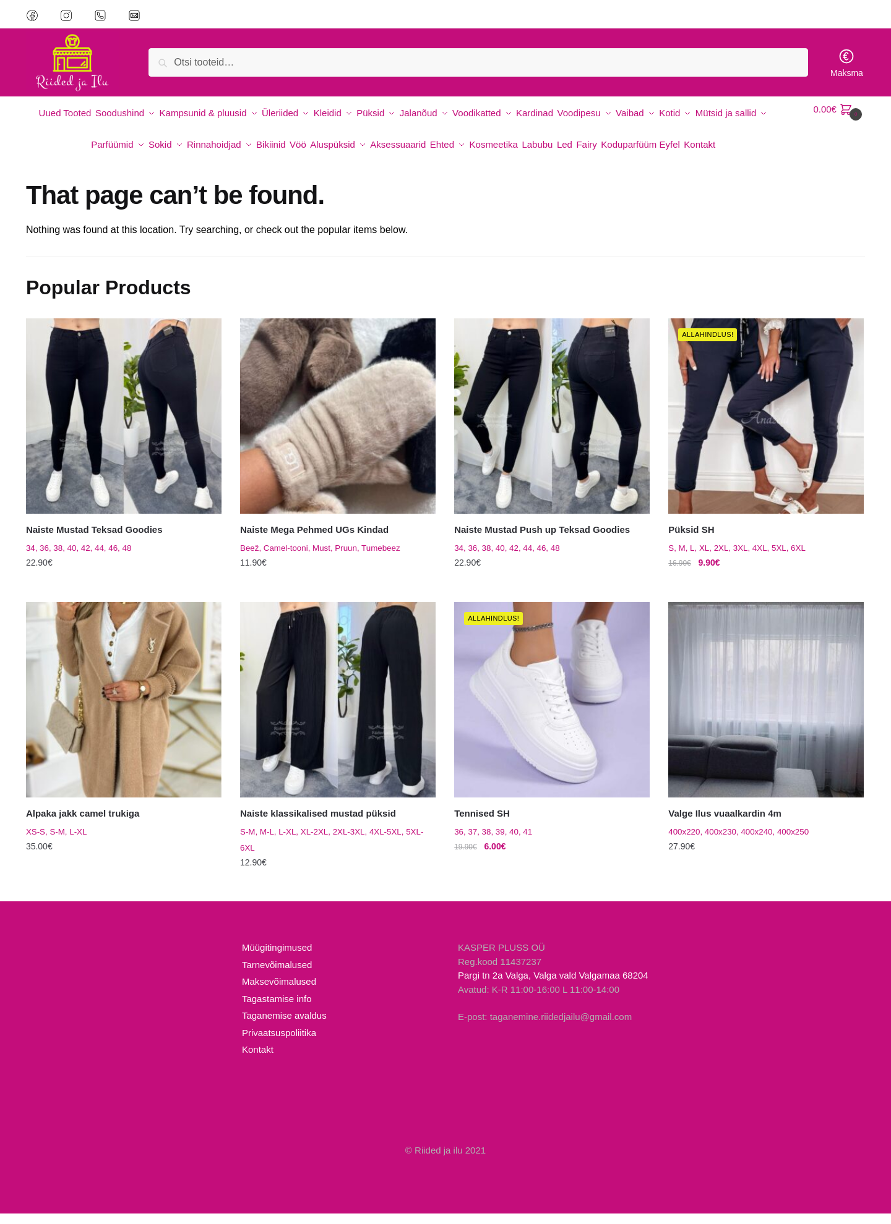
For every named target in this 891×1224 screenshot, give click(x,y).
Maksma (846, 63)
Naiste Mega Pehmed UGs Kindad (314, 540)
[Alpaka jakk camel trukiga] (124, 710)
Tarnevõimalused (277, 976)
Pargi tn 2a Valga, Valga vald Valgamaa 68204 (553, 986)
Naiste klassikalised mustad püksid (318, 823)
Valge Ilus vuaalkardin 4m (724, 823)
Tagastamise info (277, 1010)
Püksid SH (691, 540)
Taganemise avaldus (284, 1026)
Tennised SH (482, 823)
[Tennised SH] (552, 710)
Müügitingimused (277, 958)
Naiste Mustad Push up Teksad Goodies (542, 540)
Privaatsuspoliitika (279, 1044)
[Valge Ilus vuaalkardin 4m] (766, 710)
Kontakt (257, 1060)
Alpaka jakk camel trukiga (82, 823)
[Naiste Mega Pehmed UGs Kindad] (338, 426)
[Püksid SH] (766, 426)
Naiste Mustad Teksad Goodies (94, 540)
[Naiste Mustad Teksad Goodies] (124, 426)
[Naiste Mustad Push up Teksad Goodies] (552, 426)
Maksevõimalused (279, 992)
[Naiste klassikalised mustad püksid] (338, 710)
